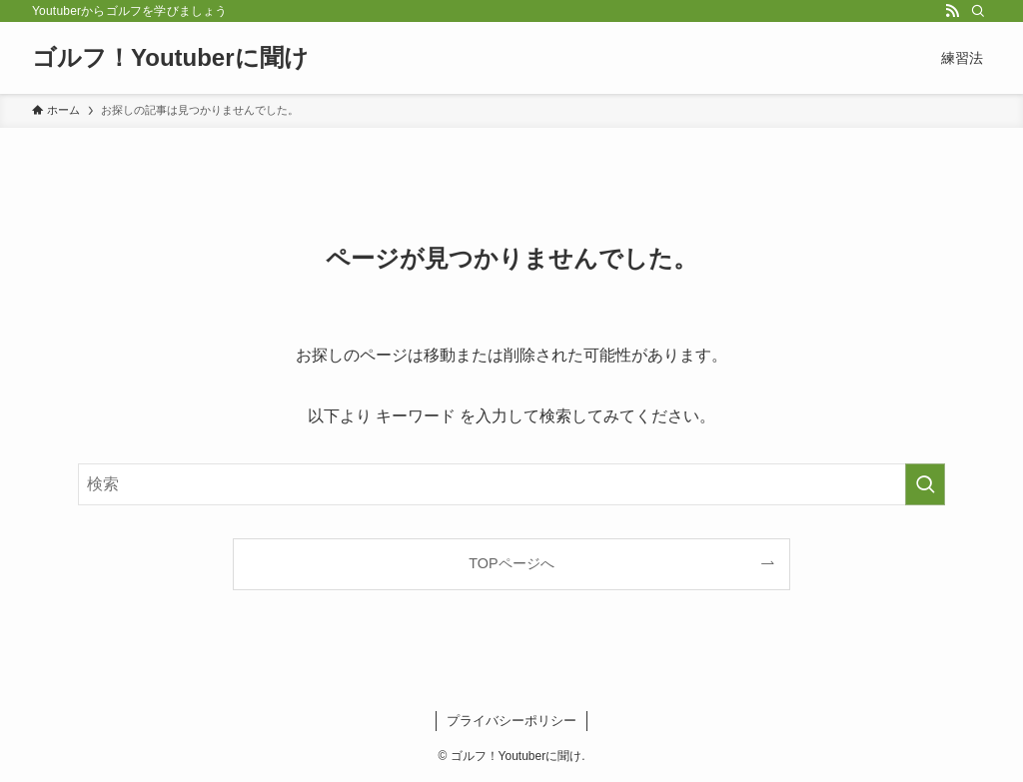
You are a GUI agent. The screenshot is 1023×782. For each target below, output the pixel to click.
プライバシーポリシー (511, 720)
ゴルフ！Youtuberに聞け (170, 58)
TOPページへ (511, 563)
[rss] (952, 11)
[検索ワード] (511, 484)
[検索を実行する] (925, 484)
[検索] (978, 11)
